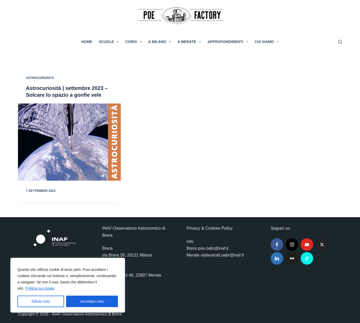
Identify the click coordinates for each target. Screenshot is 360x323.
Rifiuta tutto (40, 301)
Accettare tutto (92, 301)
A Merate (190, 42)
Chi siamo (268, 42)
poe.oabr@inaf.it (213, 248)
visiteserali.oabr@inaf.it (222, 255)
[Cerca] (340, 42)
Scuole (110, 42)
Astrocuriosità (40, 78)
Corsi (134, 42)
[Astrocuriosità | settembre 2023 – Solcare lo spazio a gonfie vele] (69, 142)
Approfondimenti (228, 42)
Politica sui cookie (40, 288)
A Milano (160, 42)
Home (86, 42)
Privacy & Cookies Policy (210, 228)
